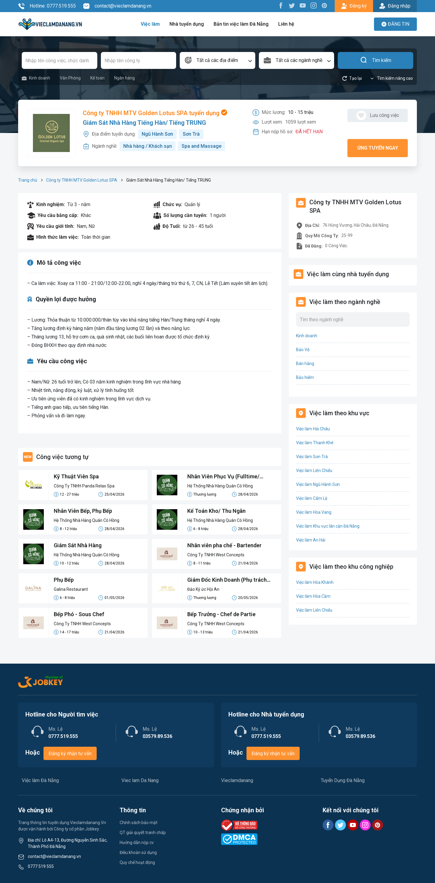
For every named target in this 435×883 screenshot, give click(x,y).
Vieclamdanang (237, 780)
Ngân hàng (124, 78)
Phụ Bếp (64, 580)
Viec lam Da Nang (140, 780)
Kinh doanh (36, 78)
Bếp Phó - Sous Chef (79, 614)
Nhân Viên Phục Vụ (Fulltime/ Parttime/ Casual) (223, 476)
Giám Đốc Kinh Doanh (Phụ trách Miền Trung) (227, 580)
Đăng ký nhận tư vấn (70, 753)
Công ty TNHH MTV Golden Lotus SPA (81, 180)
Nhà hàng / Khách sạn (147, 146)
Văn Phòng (70, 78)
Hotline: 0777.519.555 (47, 6)
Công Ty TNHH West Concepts (215, 554)
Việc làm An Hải (310, 540)
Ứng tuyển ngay (377, 148)
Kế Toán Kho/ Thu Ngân (216, 511)
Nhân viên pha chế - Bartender (224, 545)
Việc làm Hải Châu (313, 428)
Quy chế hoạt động (137, 862)
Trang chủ (27, 180)
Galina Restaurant (71, 589)
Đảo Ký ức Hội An (203, 589)
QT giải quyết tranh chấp (143, 832)
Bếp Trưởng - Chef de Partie (221, 614)
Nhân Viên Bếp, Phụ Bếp (83, 511)
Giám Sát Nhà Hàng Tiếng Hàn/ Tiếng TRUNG (144, 122)
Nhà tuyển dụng (186, 24)
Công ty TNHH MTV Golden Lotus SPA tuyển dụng (155, 113)
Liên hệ (286, 24)
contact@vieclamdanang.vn (117, 6)
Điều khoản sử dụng (138, 852)
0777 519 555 (41, 866)
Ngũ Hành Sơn (157, 134)
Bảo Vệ (302, 349)
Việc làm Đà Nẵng (40, 780)
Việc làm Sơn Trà (312, 456)
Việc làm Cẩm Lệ (311, 498)
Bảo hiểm (305, 377)
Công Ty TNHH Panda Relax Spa (84, 486)
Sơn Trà (191, 134)
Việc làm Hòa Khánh (315, 582)
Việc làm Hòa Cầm (313, 596)
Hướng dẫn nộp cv (137, 842)
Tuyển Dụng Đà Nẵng (343, 780)
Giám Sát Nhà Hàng (78, 545)
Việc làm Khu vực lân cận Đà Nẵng (327, 526)
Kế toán (97, 78)
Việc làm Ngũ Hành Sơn (318, 484)
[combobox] (217, 60)
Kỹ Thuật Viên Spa (76, 476)
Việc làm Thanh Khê (315, 442)
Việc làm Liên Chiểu (314, 470)
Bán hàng (305, 363)
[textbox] (217, 60)
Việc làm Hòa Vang (313, 512)
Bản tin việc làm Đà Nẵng (241, 24)
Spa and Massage (201, 146)
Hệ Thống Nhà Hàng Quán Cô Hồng (220, 486)
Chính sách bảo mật (138, 822)
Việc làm (150, 24)
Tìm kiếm (375, 60)
